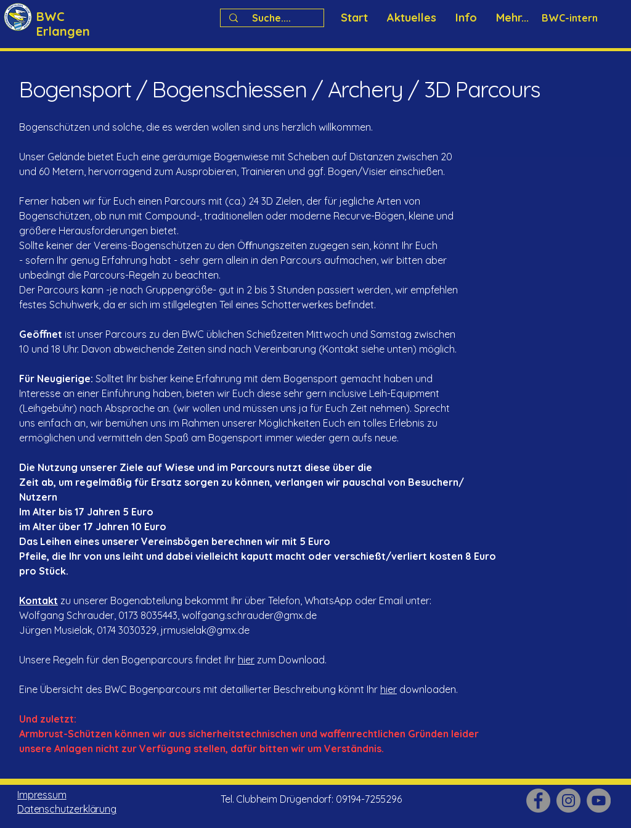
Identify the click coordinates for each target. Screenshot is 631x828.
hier (246, 660)
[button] (466, 18)
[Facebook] (538, 801)
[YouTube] (599, 801)
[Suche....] (271, 18)
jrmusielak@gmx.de (205, 630)
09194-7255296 (369, 799)
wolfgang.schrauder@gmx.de (249, 615)
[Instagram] (568, 801)
